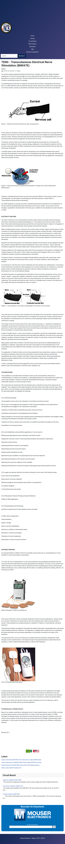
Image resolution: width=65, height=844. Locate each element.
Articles (32, 38)
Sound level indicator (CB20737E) (13, 786)
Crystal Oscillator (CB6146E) (11, 794)
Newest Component (33, 52)
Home (32, 36)
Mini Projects (32, 44)
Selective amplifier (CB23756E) (12, 780)
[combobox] (9, 56)
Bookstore (32, 46)
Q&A (32, 49)
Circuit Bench (32, 41)
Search (22, 56)
